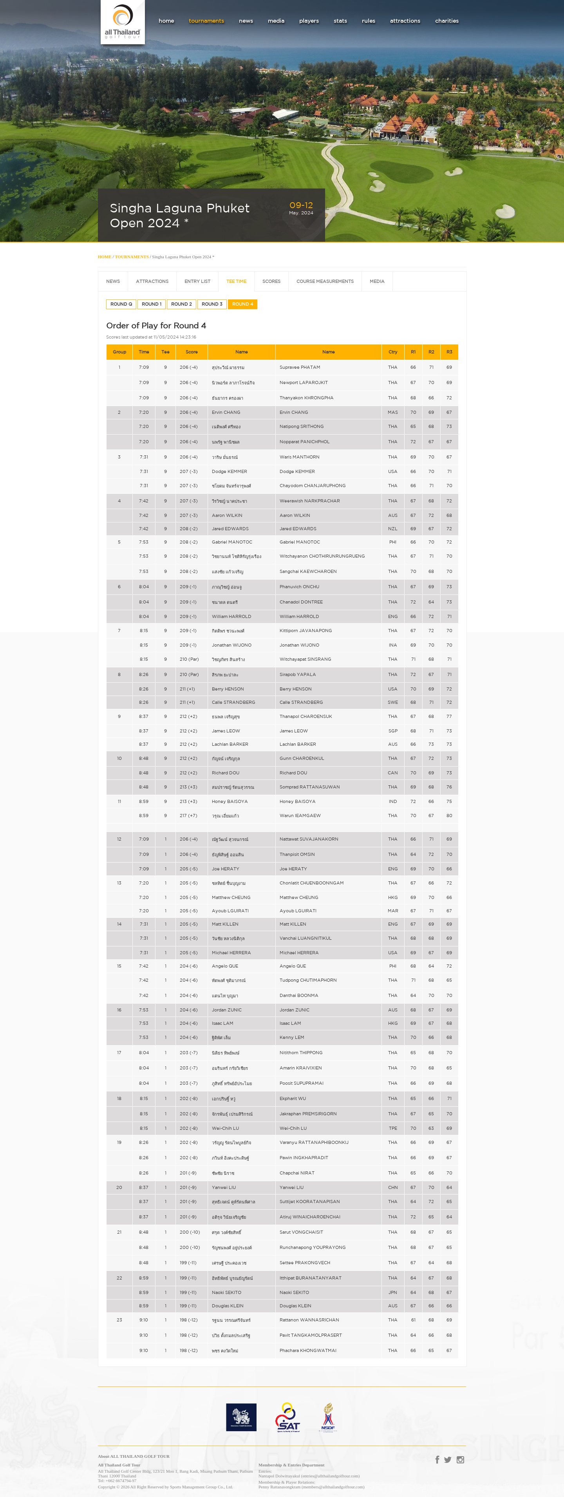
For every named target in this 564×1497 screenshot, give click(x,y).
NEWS (113, 281)
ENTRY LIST (197, 281)
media (276, 21)
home (166, 21)
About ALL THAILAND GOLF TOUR (134, 1456)
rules (368, 21)
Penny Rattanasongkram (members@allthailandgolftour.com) (311, 1486)
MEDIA (377, 281)
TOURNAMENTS (132, 256)
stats (340, 21)
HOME (105, 256)
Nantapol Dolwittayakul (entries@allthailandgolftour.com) (309, 1475)
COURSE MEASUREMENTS (325, 281)
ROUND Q (121, 304)
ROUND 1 (151, 304)
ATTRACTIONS (152, 281)
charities (447, 21)
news (246, 21)
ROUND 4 (242, 304)
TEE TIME (236, 281)
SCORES (271, 281)
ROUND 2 (181, 304)
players (309, 21)
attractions (405, 21)
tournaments (206, 21)
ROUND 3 (212, 304)
